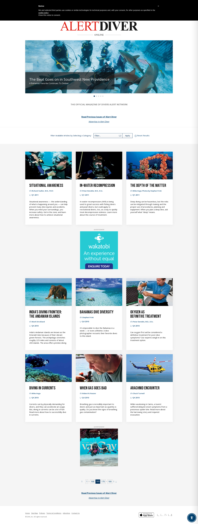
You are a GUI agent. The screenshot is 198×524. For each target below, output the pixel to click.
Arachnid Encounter (144, 388)
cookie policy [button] (43, 13)
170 (103, 481)
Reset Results (143, 135)
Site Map (34, 513)
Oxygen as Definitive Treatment (145, 314)
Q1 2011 (35, 195)
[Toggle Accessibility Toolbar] (191, 517)
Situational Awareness (46, 185)
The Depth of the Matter (148, 185)
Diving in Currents (42, 388)
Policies (42, 513)
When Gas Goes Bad (93, 388)
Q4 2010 (35, 326)
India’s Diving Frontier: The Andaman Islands (45, 314)
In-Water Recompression (97, 185)
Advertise (66, 513)
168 (92, 481)
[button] (158, 6)
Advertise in (99, 121)
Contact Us (75, 513)
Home (27, 513)
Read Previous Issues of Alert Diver (99, 116)
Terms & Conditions (53, 513)
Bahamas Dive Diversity (97, 312)
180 (110, 481)
